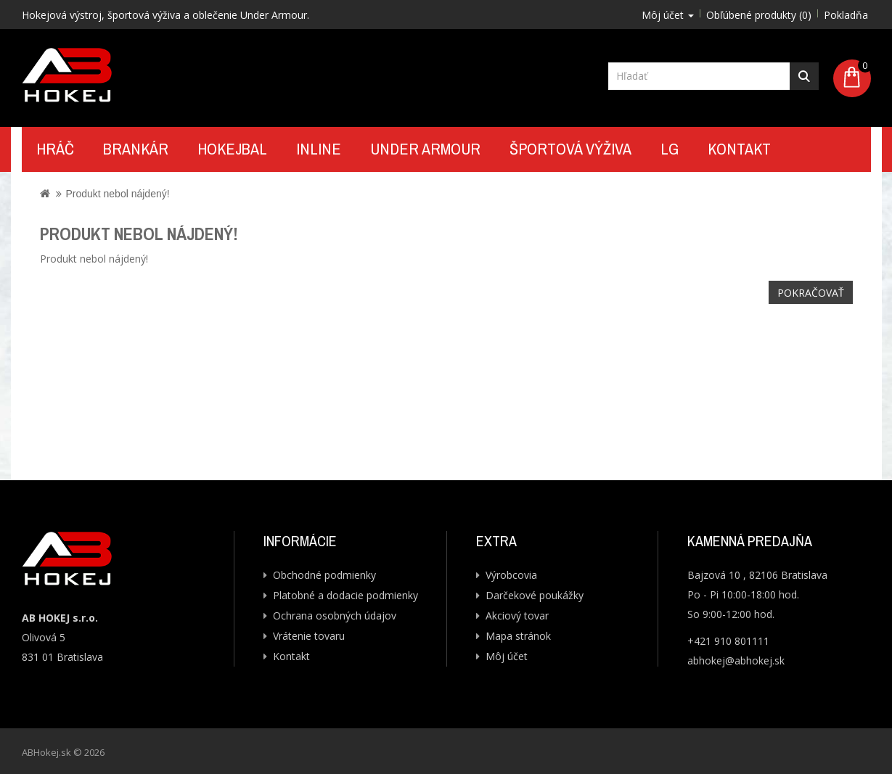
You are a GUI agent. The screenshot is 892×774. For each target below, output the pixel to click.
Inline (318, 149)
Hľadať (804, 76)
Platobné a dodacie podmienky (345, 595)
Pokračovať (810, 293)
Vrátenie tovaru (309, 636)
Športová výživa (570, 149)
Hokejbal (232, 149)
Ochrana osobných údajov (334, 615)
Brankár (135, 149)
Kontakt (739, 149)
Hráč (55, 149)
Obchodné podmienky (324, 575)
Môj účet (507, 656)
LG (669, 149)
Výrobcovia (511, 575)
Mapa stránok (518, 636)
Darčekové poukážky (535, 595)
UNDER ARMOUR (425, 149)
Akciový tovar (517, 615)
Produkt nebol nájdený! (117, 193)
